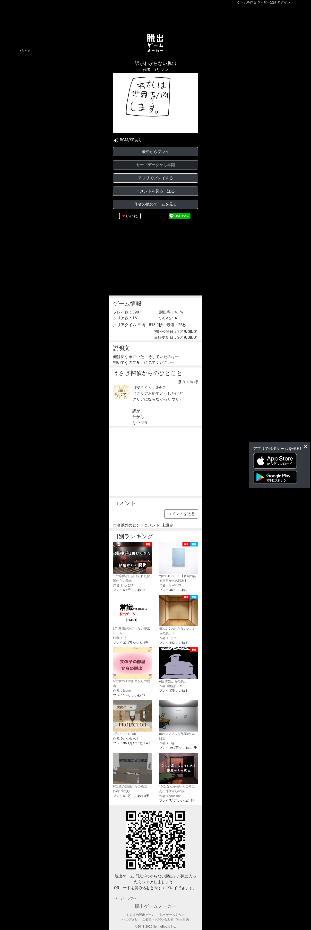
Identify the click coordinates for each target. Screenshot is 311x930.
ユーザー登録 (266, 2)
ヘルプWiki (130, 919)
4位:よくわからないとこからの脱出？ (178, 615)
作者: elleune (122, 690)
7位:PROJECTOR (132, 718)
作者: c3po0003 (170, 585)
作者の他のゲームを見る (155, 204)
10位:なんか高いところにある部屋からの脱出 (178, 773)
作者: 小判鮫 (121, 791)
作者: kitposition (170, 796)
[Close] (305, 446)
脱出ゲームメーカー (155, 906)
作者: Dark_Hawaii (125, 738)
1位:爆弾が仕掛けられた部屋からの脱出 (132, 562)
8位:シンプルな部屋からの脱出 (178, 720)
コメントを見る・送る (155, 191)
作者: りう (120, 638)
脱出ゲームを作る (172, 915)
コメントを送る (181, 513)
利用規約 (182, 919)
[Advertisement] (155, 18)
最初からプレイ (155, 151)
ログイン (284, 2)
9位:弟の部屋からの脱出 (132, 770)
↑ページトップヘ (125, 898)
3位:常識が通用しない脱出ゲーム (132, 615)
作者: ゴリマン (155, 69)
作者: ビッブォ (169, 638)
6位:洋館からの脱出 (178, 665)
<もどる (25, 51)
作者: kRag (166, 743)
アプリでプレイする (155, 178)
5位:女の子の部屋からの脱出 (132, 667)
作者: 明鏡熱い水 (171, 686)
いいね (132, 216)
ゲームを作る (246, 2)
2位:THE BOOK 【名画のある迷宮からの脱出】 (178, 562)
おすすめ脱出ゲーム (140, 915)
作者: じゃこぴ (123, 585)
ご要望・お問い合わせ (158, 919)
